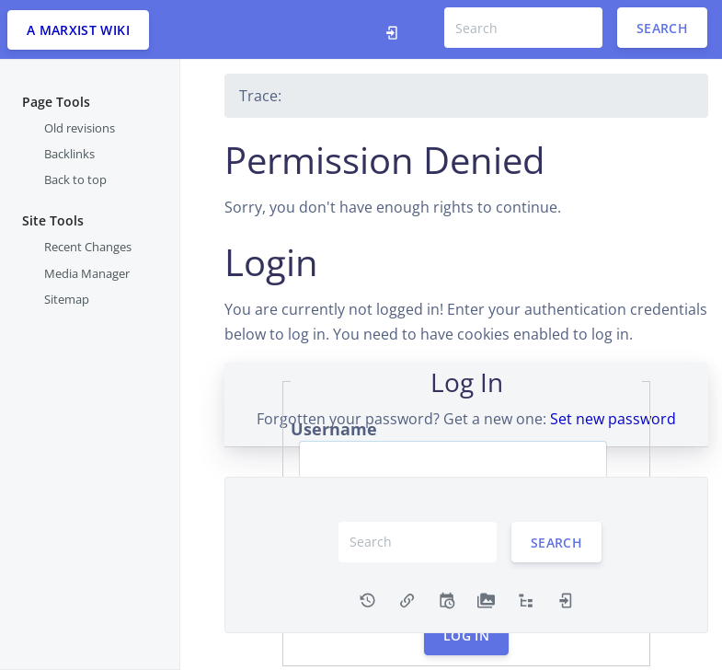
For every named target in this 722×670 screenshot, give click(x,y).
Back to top (75, 179)
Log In (466, 635)
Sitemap (66, 299)
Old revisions (79, 128)
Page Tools (56, 101)
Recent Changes (88, 246)
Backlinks (69, 153)
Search (662, 28)
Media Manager (87, 273)
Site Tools (53, 220)
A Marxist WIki (78, 30)
